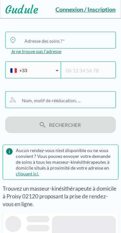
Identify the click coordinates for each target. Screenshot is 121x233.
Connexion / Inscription (85, 9)
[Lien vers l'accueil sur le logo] (19, 9)
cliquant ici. (27, 173)
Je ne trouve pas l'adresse (36, 51)
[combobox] (68, 41)
